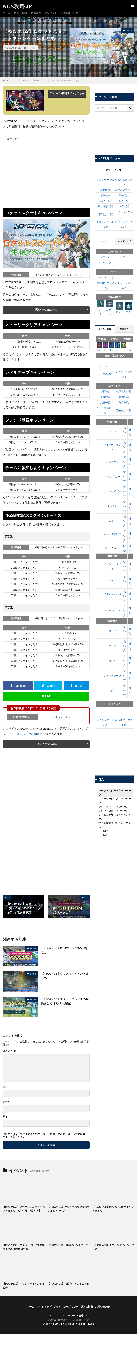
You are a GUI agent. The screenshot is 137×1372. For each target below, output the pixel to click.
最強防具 (124, 195)
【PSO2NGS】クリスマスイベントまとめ (65, 976)
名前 (5, 1087)
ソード (112, 432)
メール (6, 1101)
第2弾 (105, 834)
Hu (99, 346)
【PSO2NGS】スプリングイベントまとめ (113, 1247)
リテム (124, 256)
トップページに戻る (46, 743)
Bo (105, 363)
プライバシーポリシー (66, 1306)
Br (99, 363)
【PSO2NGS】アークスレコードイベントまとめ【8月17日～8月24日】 (24, 1208)
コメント (9, 1050)
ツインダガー (112, 476)
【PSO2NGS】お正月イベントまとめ (68, 1283)
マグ (128, 307)
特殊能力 (36, 12)
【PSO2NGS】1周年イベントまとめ (67, 1245)
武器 (16, 12)
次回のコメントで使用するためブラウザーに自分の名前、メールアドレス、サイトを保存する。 (45, 1135)
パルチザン (112, 461)
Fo (123, 346)
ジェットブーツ (112, 675)
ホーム (6, 12)
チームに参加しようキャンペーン (114, 816)
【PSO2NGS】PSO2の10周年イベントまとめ (113, 1208)
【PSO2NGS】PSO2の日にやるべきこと (64, 950)
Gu (117, 346)
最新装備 (105, 189)
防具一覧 (124, 200)
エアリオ (105, 256)
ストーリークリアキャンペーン (114, 800)
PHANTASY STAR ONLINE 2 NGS (73, 1324)
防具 (24, 12)
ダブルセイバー (112, 491)
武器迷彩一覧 (105, 206)
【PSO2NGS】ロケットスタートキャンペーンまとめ (57, 80)
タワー (119, 307)
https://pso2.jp (62, 717)
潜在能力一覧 (123, 410)
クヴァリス (105, 262)
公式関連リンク (69, 12)
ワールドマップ (105, 277)
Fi (105, 346)
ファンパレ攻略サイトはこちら (66, 93)
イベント (30, 47)
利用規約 (37, 734)
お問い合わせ (102, 1306)
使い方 (124, 432)
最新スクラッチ (124, 189)
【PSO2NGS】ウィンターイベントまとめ (24, 1285)
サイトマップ (43, 1306)
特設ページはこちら (46, 309)
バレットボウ (112, 610)
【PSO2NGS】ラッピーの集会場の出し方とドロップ (68, 1208)
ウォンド (112, 660)
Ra (111, 346)
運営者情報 (87, 1306)
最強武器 (105, 195)
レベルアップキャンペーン (113, 806)
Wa (111, 363)
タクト (112, 690)
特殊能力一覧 (105, 214)
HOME (9, 80)
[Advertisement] (46, 174)
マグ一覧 (124, 206)
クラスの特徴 (105, 374)
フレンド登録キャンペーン (113, 810)
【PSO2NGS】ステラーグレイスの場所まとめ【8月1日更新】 (65, 1001)
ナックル (112, 506)
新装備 (105, 391)
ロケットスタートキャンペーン (114, 792)
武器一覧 (105, 200)
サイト (6, 1116)
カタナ (112, 520)
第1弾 (105, 830)
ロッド (112, 631)
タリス (112, 645)
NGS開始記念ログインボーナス (114, 824)
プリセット (50, 12)
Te (130, 346)
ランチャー (112, 581)
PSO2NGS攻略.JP (76, 1315)
